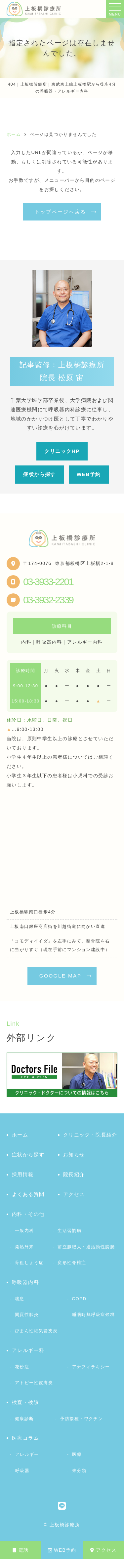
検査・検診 (25, 1402)
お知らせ (74, 1154)
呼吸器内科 (25, 1282)
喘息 (19, 1298)
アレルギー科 (28, 1350)
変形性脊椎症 (72, 1262)
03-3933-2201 (48, 581)
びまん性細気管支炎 (36, 1330)
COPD (79, 1298)
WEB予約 (62, 1550)
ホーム (20, 1135)
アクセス (103, 1550)
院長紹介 (74, 1174)
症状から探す (39, 474)
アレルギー (27, 1454)
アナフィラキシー (91, 1366)
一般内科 (24, 1230)
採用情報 (23, 1174)
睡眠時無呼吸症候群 (93, 1314)
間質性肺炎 (27, 1314)
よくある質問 (28, 1194)
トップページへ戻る (60, 212)
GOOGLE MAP (60, 976)
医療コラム (25, 1438)
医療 (77, 1454)
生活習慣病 (69, 1230)
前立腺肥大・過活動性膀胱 (86, 1246)
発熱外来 (24, 1246)
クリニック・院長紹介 (90, 1135)
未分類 (79, 1470)
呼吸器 (22, 1470)
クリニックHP (61, 451)
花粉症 (22, 1366)
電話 (20, 1550)
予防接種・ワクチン (81, 1418)
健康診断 (24, 1418)
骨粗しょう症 (29, 1262)
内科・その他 (28, 1214)
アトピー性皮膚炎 (34, 1382)
